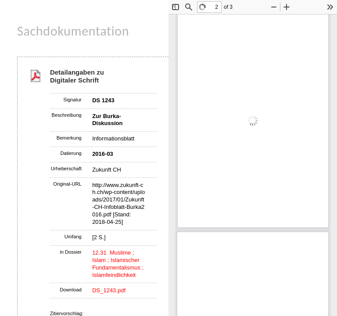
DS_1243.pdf (108, 290)
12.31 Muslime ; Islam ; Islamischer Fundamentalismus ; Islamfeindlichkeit (117, 263)
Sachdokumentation (73, 31)
